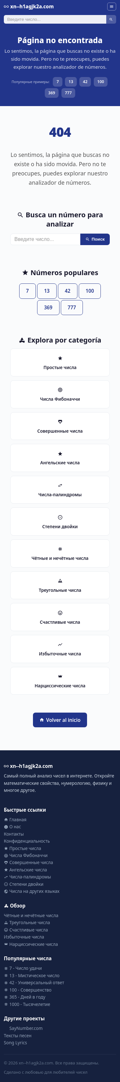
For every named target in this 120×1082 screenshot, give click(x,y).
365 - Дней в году (24, 997)
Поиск (95, 239)
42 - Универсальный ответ (34, 982)
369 (51, 93)
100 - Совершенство (28, 990)
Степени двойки (24, 884)
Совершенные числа (28, 862)
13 (70, 81)
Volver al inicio (59, 720)
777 (68, 93)
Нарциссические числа (31, 944)
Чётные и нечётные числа (31, 915)
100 (100, 81)
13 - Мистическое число (32, 975)
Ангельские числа (25, 870)
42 (85, 81)
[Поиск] (55, 19)
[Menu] (111, 7)
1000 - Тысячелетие (27, 1004)
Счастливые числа (26, 930)
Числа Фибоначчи (26, 855)
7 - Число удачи (23, 968)
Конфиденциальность (27, 841)
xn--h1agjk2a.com (29, 6)
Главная (15, 819)
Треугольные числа (27, 922)
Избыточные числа (24, 937)
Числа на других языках (32, 891)
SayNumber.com (23, 1028)
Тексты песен (17, 1035)
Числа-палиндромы (27, 877)
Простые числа (22, 848)
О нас (12, 826)
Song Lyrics (15, 1042)
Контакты (14, 834)
